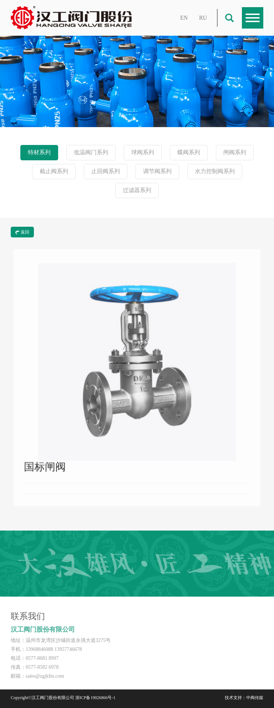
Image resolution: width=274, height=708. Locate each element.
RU (203, 18)
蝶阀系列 (188, 152)
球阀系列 (142, 152)
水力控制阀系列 (215, 171)
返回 (22, 232)
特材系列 (39, 152)
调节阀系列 (157, 171)
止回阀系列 (105, 171)
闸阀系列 (234, 152)
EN (184, 18)
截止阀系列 (54, 171)
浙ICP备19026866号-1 (95, 697)
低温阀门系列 (91, 152)
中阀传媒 (254, 697)
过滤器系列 (137, 190)
